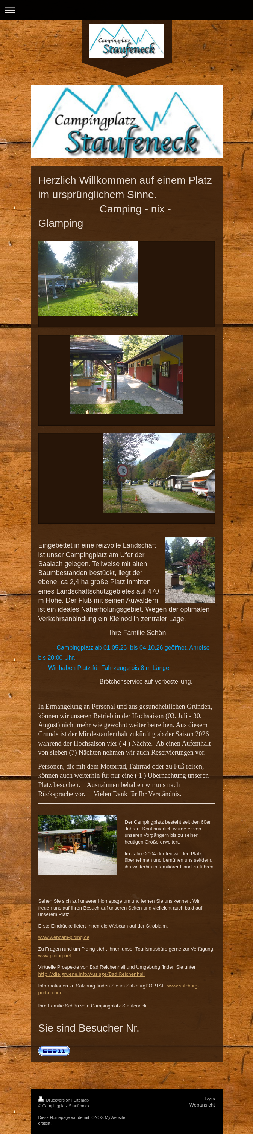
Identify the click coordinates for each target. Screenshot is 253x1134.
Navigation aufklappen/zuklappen (126, 10)
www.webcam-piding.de (64, 937)
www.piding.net (54, 955)
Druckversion (54, 1100)
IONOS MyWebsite (107, 1117)
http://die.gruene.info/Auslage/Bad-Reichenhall (91, 974)
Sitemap (81, 1100)
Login (210, 1099)
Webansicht (202, 1105)
